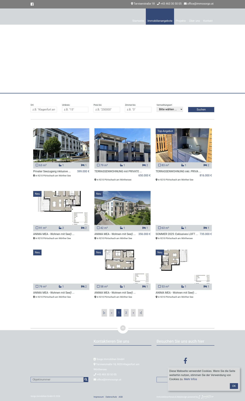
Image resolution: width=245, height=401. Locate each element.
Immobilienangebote (160, 20)
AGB (120, 397)
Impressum (99, 397)
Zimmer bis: (130, 105)
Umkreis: (66, 105)
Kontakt (208, 20)
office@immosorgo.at (199, 3)
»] (141, 312)
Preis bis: (98, 105)
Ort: (32, 105)
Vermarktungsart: (164, 105)
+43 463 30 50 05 (169, 3)
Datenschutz (111, 397)
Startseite (138, 20)
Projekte (181, 20)
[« (104, 312)
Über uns (194, 20)
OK (234, 386)
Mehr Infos (190, 379)
